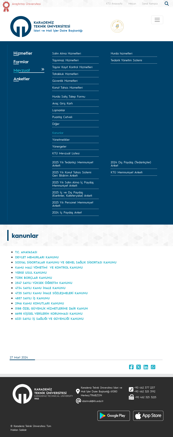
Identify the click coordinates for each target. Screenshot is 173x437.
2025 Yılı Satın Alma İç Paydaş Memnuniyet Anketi (73, 183)
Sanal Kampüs (150, 3)
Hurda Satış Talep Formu (68, 96)
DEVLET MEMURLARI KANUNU (37, 257)
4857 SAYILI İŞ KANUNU (32, 298)
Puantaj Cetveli (62, 117)
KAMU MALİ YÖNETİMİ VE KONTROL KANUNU (49, 267)
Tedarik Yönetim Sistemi (126, 60)
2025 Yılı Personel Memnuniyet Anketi (72, 203)
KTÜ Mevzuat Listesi (66, 153)
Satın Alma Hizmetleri (66, 53)
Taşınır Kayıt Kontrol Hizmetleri (72, 67)
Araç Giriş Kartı (62, 103)
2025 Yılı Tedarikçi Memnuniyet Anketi (72, 163)
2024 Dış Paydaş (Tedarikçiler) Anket (131, 163)
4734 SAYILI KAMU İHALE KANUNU (40, 288)
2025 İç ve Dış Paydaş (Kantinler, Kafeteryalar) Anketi (72, 193)
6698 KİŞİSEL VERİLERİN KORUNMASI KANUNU (49, 313)
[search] (167, 3)
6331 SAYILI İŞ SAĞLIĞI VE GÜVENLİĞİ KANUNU (49, 318)
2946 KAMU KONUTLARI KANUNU (39, 303)
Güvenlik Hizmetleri (65, 80)
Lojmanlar (58, 110)
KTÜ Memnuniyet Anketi (126, 172)
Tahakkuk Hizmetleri (65, 74)
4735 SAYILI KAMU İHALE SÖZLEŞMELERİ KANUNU (51, 293)
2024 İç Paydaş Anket (67, 212)
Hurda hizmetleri (121, 53)
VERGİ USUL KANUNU (31, 272)
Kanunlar (58, 132)
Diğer (56, 124)
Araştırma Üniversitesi (26, 4)
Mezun (132, 3)
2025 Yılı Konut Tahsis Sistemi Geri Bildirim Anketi (71, 173)
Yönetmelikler (61, 139)
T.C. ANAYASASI (26, 252)
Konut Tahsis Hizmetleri (67, 87)
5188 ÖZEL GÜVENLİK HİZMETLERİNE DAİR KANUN (51, 308)
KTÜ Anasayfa (114, 3)
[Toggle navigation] (157, 20)
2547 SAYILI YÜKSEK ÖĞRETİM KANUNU (43, 283)
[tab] (29, 53)
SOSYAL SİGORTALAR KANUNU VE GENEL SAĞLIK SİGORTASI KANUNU (65, 262)
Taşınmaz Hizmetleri (65, 60)
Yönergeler (59, 146)
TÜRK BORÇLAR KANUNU (33, 277)
